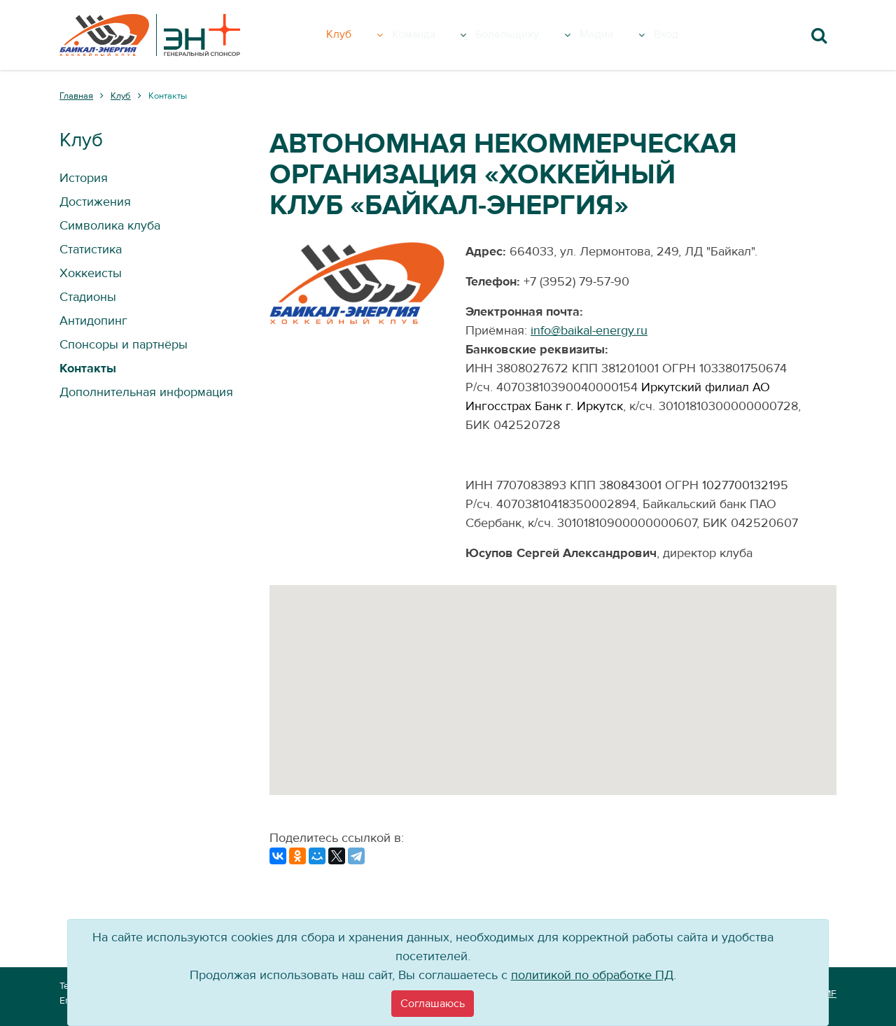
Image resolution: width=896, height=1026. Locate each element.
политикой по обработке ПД (592, 975)
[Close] (432, 1003)
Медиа (631, 35)
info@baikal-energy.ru (589, 331)
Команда (437, 35)
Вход (689, 35)
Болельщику (538, 35)
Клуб (363, 35)
